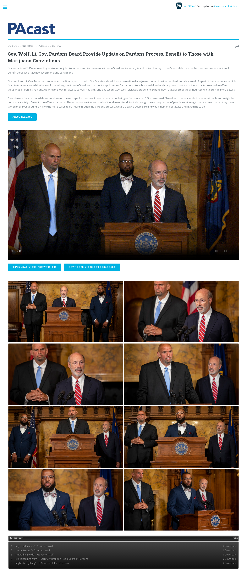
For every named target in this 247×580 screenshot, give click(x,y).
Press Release (22, 116)
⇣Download (229, 546)
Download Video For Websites (34, 267)
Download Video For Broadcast (92, 267)
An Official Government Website (207, 6)
